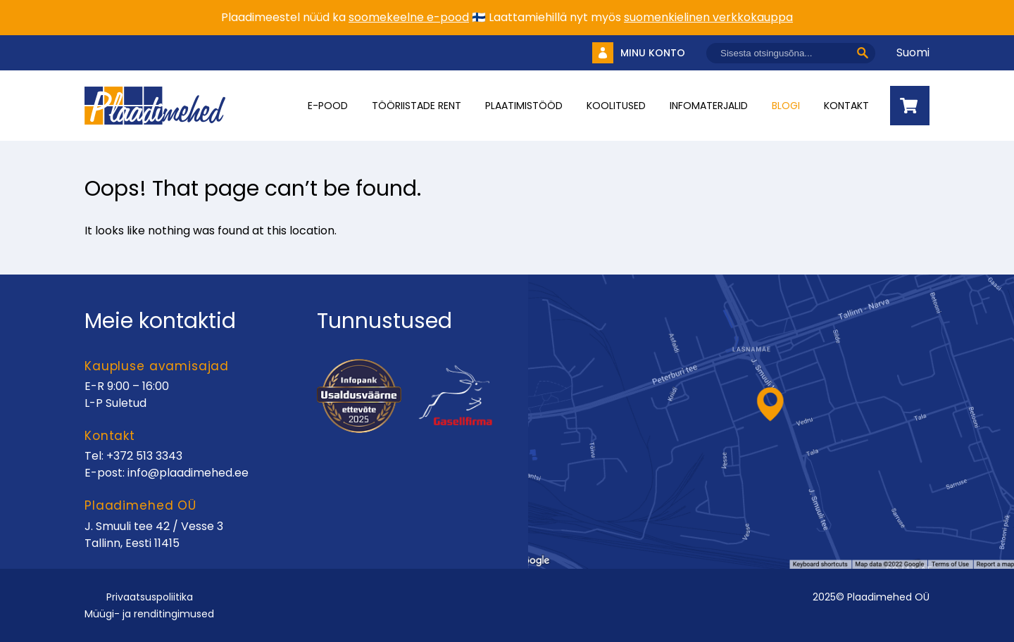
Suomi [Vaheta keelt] (913, 52)
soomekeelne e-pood (409, 17)
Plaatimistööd (524, 106)
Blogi (786, 106)
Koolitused (616, 106)
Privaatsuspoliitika (149, 597)
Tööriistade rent (416, 106)
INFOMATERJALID (709, 106)
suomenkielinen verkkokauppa (708, 17)
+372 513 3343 (144, 456)
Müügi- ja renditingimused (149, 614)
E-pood (328, 106)
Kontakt (846, 106)
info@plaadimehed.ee (188, 473)
